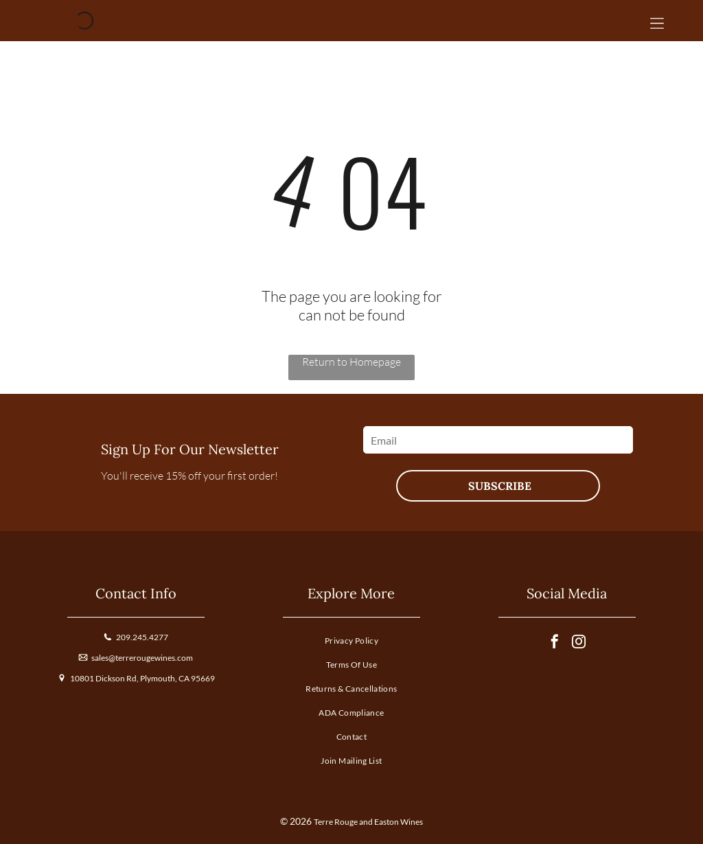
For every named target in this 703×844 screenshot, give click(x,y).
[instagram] (578, 643)
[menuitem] (351, 643)
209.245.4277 (142, 637)
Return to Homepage (351, 361)
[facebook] (554, 643)
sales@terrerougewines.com (142, 658)
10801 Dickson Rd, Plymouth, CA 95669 (142, 678)
